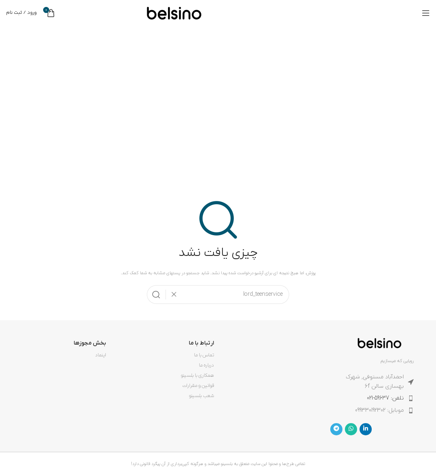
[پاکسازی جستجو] (172, 294)
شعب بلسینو (201, 396)
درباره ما (206, 365)
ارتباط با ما (201, 343)
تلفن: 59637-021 (385, 398)
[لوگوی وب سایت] (174, 12)
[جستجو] (218, 294)
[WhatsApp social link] (351, 429)
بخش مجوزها (90, 343)
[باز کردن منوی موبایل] (426, 13)
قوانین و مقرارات (198, 385)
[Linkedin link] (366, 429)
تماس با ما (204, 355)
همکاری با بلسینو (197, 375)
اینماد (100, 355)
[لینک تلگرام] (336, 429)
